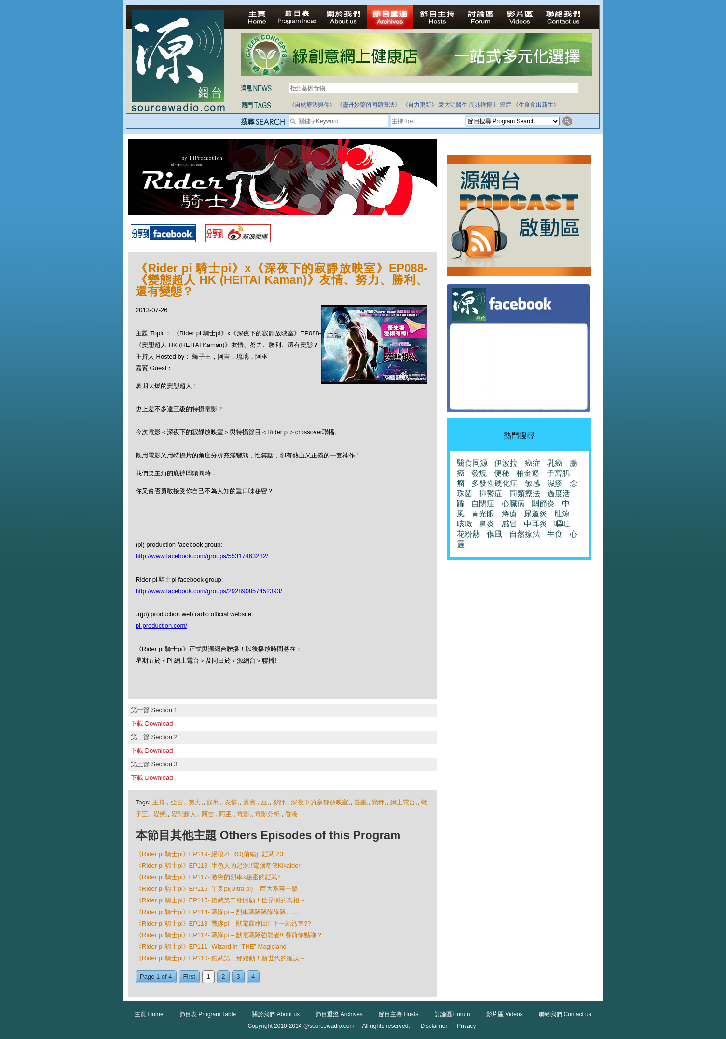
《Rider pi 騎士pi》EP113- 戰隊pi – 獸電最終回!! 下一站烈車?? (223, 923)
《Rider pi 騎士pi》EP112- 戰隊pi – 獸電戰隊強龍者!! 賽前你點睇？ (229, 935)
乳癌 (554, 463)
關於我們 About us (276, 1014)
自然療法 (524, 534)
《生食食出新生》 (536, 104)
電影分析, (268, 813)
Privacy (466, 1026)
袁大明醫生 (452, 104)
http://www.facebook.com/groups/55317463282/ (202, 556)
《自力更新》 (419, 104)
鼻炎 (486, 524)
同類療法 (524, 493)
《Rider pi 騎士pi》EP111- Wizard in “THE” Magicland (211, 946)
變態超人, (184, 813)
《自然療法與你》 (312, 104)
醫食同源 (472, 463)
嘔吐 (562, 524)
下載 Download (152, 723)
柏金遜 (527, 473)
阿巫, (226, 813)
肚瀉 (562, 514)
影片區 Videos (504, 1014)
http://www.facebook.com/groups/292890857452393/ (209, 591)
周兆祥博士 (483, 104)
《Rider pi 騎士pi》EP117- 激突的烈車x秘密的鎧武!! (208, 877)
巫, (265, 802)
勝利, (214, 802)
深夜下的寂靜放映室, (320, 802)
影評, (280, 802)
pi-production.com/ (161, 625)
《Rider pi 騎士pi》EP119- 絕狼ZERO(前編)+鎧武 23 (209, 854)
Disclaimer (433, 1026)
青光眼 (482, 514)
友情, (232, 802)
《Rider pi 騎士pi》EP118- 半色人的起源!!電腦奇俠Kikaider (218, 865)
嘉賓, (250, 802)
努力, (196, 802)
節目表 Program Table (207, 1014)
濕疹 (554, 483)
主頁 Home (149, 1014)
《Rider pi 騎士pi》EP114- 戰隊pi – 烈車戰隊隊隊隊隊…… (217, 911)
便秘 (501, 473)
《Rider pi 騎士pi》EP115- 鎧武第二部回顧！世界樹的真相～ (221, 900)
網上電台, (404, 802)
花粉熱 (468, 534)
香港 (291, 813)
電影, (244, 813)
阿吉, (209, 813)
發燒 (479, 473)
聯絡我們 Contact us (565, 1014)
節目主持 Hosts (398, 1014)
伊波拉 (506, 463)
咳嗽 (464, 524)
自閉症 (482, 503)
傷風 (494, 534)
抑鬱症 (490, 493)
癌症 (505, 104)
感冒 (509, 524)
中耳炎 (535, 524)
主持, (159, 802)
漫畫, (361, 802)
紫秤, (379, 802)
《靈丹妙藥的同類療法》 (368, 104)
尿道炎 (535, 514)
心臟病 (513, 503)
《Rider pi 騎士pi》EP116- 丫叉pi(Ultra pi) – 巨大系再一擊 (217, 888)
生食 (554, 534)
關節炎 (543, 503)
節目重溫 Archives (338, 1014)
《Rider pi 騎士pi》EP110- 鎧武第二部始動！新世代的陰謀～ (221, 958)
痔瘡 (509, 514)
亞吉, (178, 802)
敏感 (532, 483)
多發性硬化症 (494, 483)
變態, (160, 813)
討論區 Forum (452, 1014)
